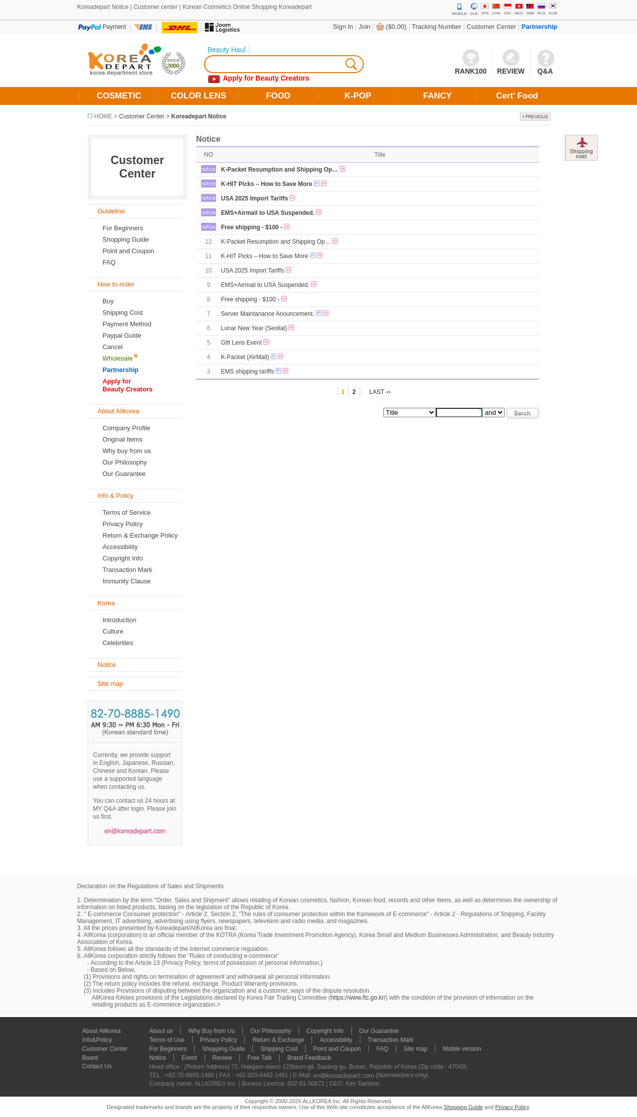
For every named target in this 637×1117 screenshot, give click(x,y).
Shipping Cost (123, 312)
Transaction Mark (127, 569)
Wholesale (118, 358)
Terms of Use (167, 1039)
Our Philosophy (125, 462)
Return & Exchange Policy (140, 535)
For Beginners (123, 228)
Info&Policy (97, 1039)
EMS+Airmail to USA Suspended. (268, 212)
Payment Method (127, 324)
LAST (376, 391)
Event (189, 1057)
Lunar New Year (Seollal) (254, 328)
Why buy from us (127, 451)
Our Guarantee (124, 473)
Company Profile (126, 428)
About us (161, 1030)
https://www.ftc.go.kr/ (358, 997)
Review (222, 1057)
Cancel (112, 347)
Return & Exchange (278, 1039)
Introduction (119, 620)
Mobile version (462, 1048)
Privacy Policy (123, 524)
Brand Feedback (309, 1057)
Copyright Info (123, 558)
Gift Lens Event (241, 342)
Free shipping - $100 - (251, 227)
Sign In (343, 26)
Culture (113, 631)
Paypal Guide (122, 335)
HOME (103, 116)
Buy (108, 301)
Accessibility (120, 547)
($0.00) (396, 26)
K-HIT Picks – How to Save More (266, 184)
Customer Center (491, 26)
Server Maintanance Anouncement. (267, 313)
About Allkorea (101, 1030)
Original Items (122, 439)
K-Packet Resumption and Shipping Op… (279, 169)
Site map (415, 1048)
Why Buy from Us (211, 1030)
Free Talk (259, 1057)
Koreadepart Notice (198, 116)
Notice (157, 1057)
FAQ (382, 1048)
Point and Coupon (128, 251)
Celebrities (118, 643)
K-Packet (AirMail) (245, 357)
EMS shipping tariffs (247, 371)
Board (90, 1057)
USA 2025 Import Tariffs (254, 198)
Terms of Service (127, 512)
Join (364, 26)
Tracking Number (436, 26)
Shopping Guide (126, 239)
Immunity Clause (127, 581)
